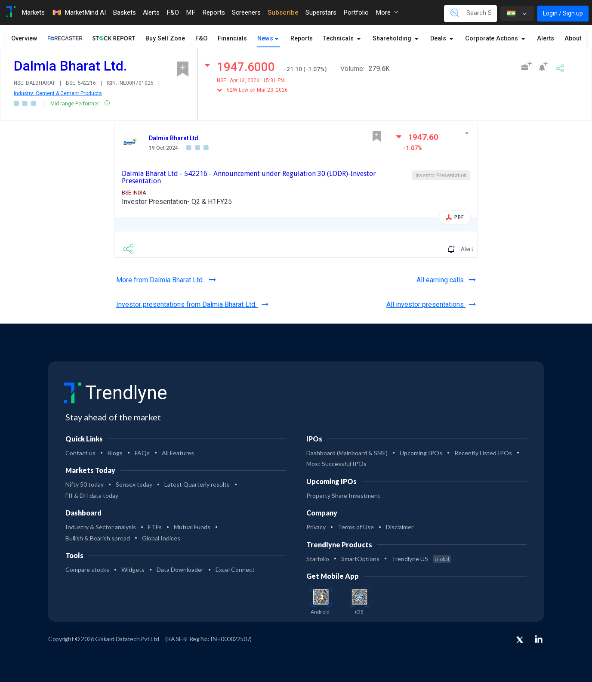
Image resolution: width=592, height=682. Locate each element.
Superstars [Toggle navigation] (320, 12)
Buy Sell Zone (165, 38)
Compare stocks (87, 569)
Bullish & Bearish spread (97, 538)
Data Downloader (180, 569)
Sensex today (134, 484)
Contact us (80, 453)
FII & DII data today (91, 495)
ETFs (155, 527)
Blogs (115, 453)
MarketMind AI (79, 12)
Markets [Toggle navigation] (33, 12)
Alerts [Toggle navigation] (151, 12)
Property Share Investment (343, 495)
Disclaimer (399, 527)
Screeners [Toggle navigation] (246, 12)
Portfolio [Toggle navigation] (356, 12)
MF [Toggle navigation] (190, 12)
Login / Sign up (563, 13)
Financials (232, 38)
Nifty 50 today (84, 484)
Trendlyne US (421, 558)
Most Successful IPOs (336, 463)
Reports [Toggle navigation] (213, 12)
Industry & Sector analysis (100, 527)
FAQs (142, 453)
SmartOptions (360, 558)
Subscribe (283, 12)
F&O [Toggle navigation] (172, 12)
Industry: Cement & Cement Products (58, 93)
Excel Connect (235, 569)
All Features (178, 453)
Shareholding (393, 38)
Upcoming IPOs (421, 453)
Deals (439, 38)
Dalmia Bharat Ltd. (174, 138)
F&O (201, 38)
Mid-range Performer (75, 104)
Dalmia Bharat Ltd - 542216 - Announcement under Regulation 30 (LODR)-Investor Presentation (249, 177)
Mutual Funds (192, 527)
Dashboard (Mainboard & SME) (347, 453)
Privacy (316, 527)
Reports (301, 38)
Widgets (133, 569)
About (572, 38)
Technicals (339, 38)
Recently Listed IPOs (483, 453)
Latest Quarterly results (197, 484)
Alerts (545, 38)
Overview (24, 38)
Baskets (124, 12)
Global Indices (161, 538)
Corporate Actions (492, 38)
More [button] (387, 12)
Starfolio (317, 558)
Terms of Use (356, 527)
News (265, 38)
